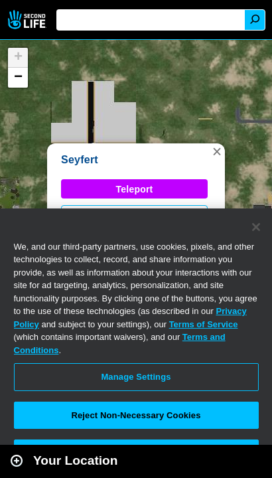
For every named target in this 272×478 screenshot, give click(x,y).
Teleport (134, 189)
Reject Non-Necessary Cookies (135, 415)
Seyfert (79, 159)
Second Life (28, 19)
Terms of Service (203, 324)
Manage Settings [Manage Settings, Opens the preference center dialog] (135, 377)
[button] (217, 151)
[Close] (256, 227)
